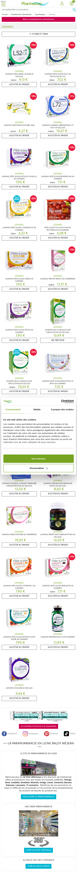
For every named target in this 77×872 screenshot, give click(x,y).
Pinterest (51, 733)
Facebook (9, 733)
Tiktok (69, 733)
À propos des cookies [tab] (62, 409)
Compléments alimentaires (21, 14)
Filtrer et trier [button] (38, 34)
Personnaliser (38, 468)
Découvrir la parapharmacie (38, 796)
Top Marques (40, 14)
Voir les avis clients (38, 866)
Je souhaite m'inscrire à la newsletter (38, 726)
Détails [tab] (37, 409)
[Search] (36, 9)
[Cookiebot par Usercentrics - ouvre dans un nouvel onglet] (61, 401)
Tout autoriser (38, 458)
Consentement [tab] (13, 409)
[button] (62, 3)
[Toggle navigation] (3, 3)
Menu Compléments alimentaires (38, 19)
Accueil (4, 14)
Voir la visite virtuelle (38, 850)
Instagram (30, 733)
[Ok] (74, 9)
